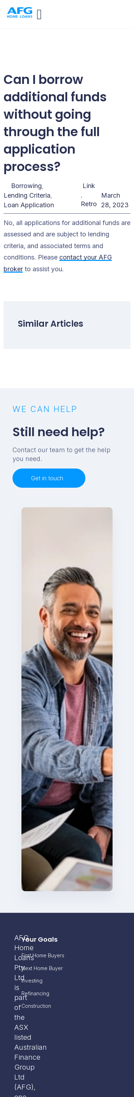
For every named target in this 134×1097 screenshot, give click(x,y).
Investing (32, 981)
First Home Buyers (42, 955)
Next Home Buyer (42, 968)
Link (89, 185)
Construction (36, 1006)
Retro (89, 204)
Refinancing (35, 993)
